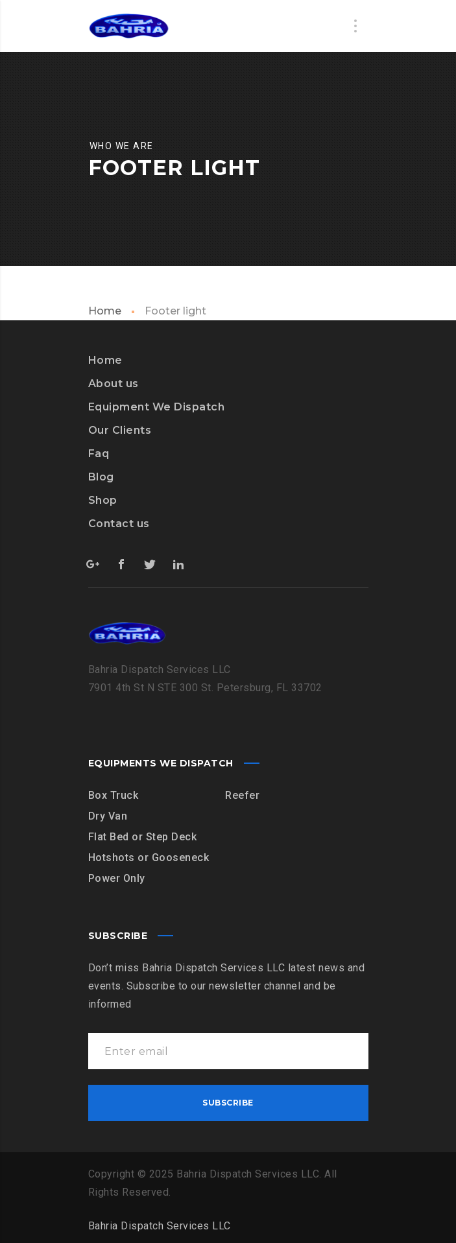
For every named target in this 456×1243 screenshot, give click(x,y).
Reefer (242, 795)
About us (113, 383)
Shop (102, 500)
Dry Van (108, 816)
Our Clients (120, 430)
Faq (99, 453)
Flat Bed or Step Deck (142, 837)
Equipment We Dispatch (156, 407)
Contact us (119, 523)
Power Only (116, 878)
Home (104, 311)
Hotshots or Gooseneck (149, 857)
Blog (101, 477)
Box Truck (113, 795)
